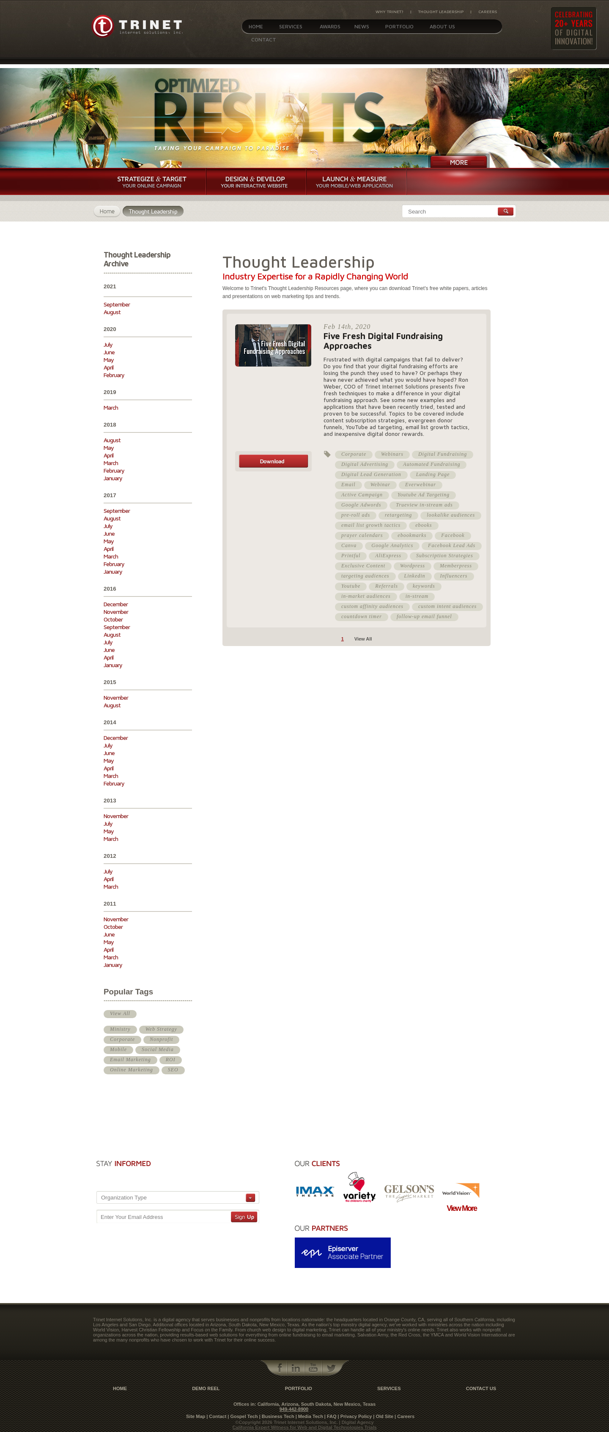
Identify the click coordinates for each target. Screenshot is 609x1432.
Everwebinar (420, 484)
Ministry (120, 1029)
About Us (442, 26)
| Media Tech (309, 1416)
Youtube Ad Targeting (424, 495)
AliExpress (388, 556)
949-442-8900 (294, 1409)
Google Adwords (361, 505)
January (113, 478)
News (361, 26)
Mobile (118, 1049)
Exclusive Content (363, 566)
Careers (487, 11)
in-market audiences (366, 596)
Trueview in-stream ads (424, 505)
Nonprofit (161, 1039)
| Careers (404, 1416)
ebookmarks (412, 535)
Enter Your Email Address (132, 1217)
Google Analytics (392, 545)
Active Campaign (362, 495)
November (116, 611)
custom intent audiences (447, 606)
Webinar (380, 484)
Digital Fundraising (442, 454)
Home (256, 26)
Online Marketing (131, 1070)
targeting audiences (365, 576)
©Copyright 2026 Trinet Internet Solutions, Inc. (287, 1422)
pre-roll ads (355, 515)
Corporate (122, 1039)
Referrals (386, 586)
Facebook (452, 535)
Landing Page (433, 474)
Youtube (350, 586)
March (111, 407)
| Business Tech (276, 1416)
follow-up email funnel (424, 616)
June (109, 352)
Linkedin (414, 576)
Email (348, 484)
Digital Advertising (364, 464)
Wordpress (412, 566)
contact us (481, 1388)
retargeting (398, 515)
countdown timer (361, 616)
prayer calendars (362, 535)
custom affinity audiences (372, 606)
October (113, 619)
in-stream (417, 596)
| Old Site (383, 1416)
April (108, 367)
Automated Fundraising (431, 464)
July (108, 344)
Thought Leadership (441, 11)
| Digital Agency (356, 1422)
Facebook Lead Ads (451, 545)
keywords (424, 586)
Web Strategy (161, 1029)
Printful (350, 556)
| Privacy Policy (355, 1416)
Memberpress (456, 566)
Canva (349, 545)
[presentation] (211, 1172)
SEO (173, 1070)
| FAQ (330, 1416)
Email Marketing (130, 1059)
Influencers (454, 576)
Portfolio (399, 26)
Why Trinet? (389, 11)
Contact (263, 39)
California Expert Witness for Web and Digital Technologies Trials (304, 1427)
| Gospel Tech (243, 1416)
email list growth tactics (371, 525)
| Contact (216, 1416)
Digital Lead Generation (371, 474)
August (112, 311)
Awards (330, 26)
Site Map (195, 1416)
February (114, 374)
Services (290, 26)
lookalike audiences (451, 515)
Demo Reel (205, 1388)
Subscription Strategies (444, 556)
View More (462, 1208)
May (109, 359)
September (117, 304)
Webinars (392, 454)
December (116, 604)
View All (120, 1013)
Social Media (158, 1049)
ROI (171, 1059)
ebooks (423, 525)
